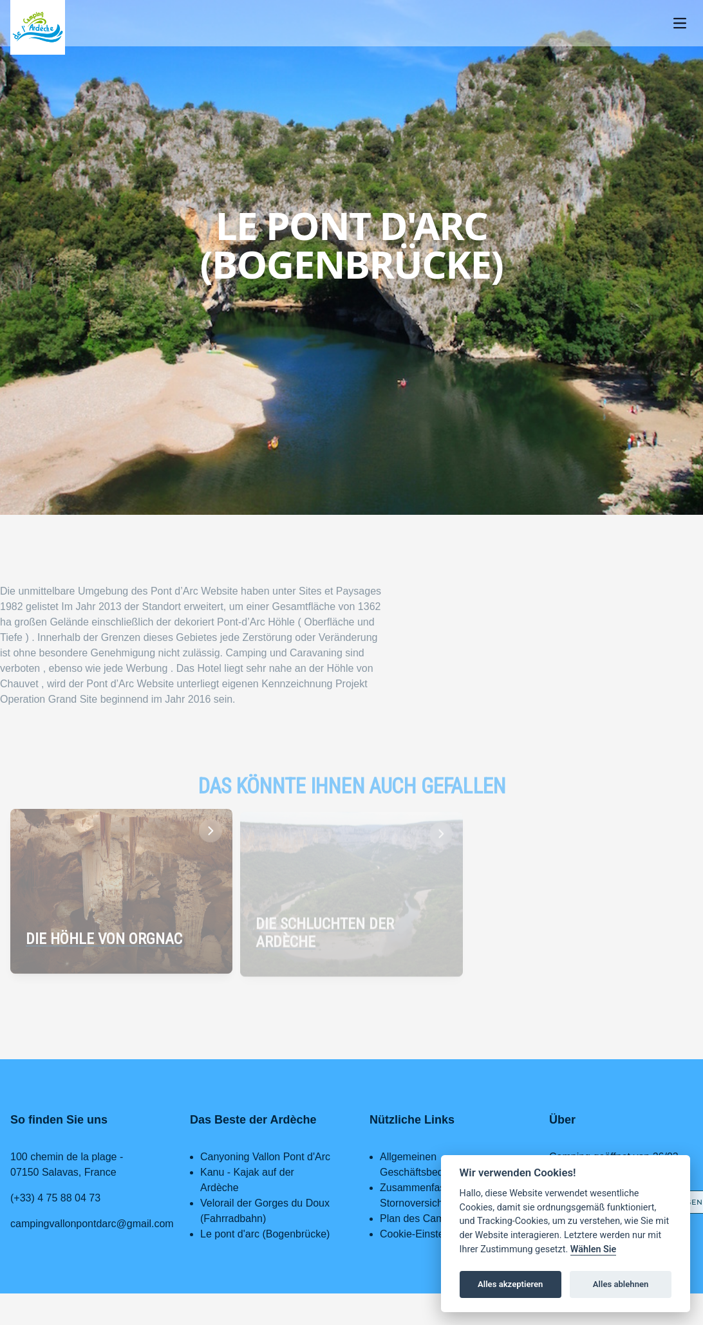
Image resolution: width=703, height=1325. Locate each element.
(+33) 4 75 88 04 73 (55, 1197)
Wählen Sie (593, 1249)
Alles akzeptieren (510, 1284)
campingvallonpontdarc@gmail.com (92, 1223)
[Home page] (37, 27)
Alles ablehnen (621, 1284)
